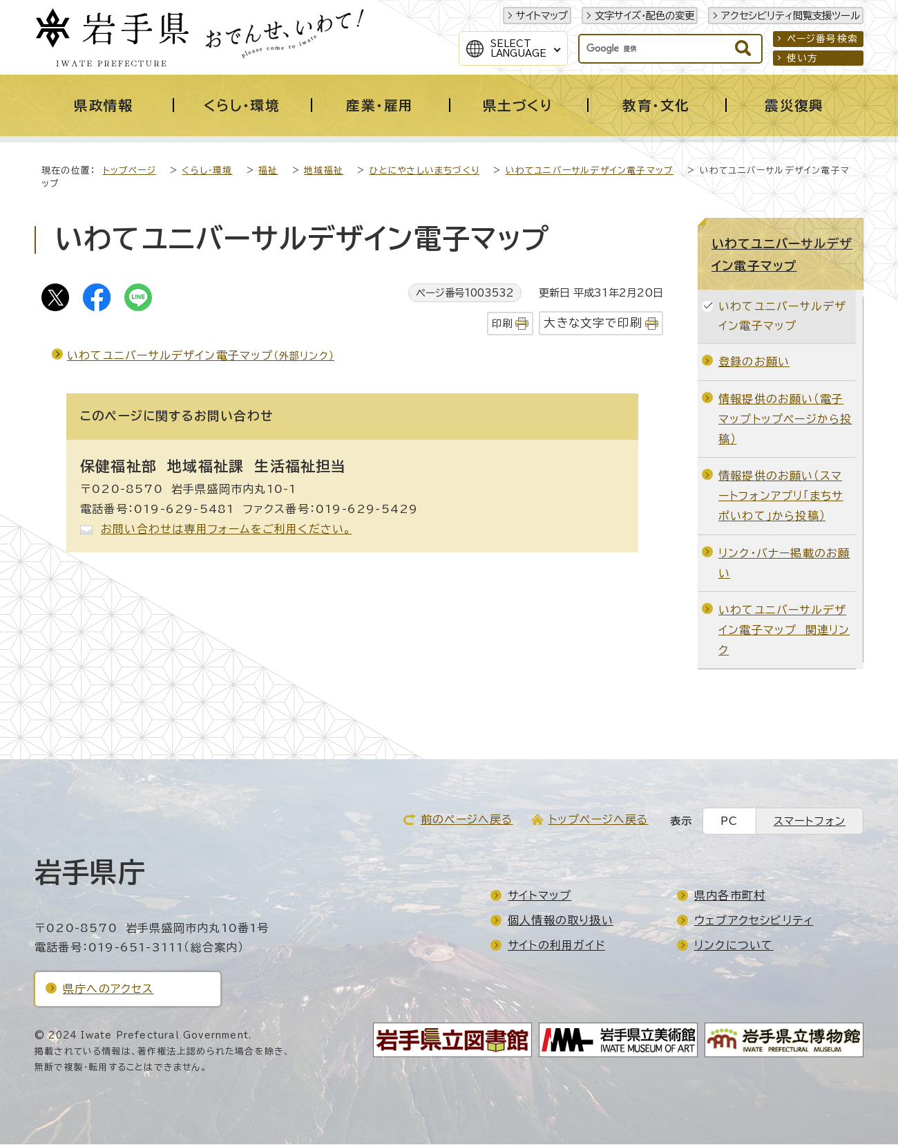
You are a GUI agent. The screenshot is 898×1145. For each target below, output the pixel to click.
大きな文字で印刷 (593, 323)
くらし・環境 (207, 171)
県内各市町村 (729, 896)
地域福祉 (323, 171)
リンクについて (733, 945)
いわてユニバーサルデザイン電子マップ (590, 171)
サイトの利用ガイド (556, 945)
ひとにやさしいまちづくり (424, 171)
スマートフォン (810, 822)
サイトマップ (542, 15)
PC (729, 822)
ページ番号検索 (822, 39)
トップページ (129, 171)
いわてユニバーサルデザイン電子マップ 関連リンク (784, 630)
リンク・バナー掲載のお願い (784, 563)
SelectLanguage (518, 48)
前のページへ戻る (467, 820)
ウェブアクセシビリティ (753, 921)
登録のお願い (754, 362)
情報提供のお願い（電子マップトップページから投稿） (785, 419)
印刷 (502, 324)
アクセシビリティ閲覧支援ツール (790, 15)
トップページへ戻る (598, 820)
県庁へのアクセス (108, 989)
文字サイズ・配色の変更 (644, 15)
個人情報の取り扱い (560, 921)
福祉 (268, 171)
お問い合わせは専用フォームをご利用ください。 (226, 529)
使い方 (803, 58)
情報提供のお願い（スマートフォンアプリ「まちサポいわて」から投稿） (780, 496)
